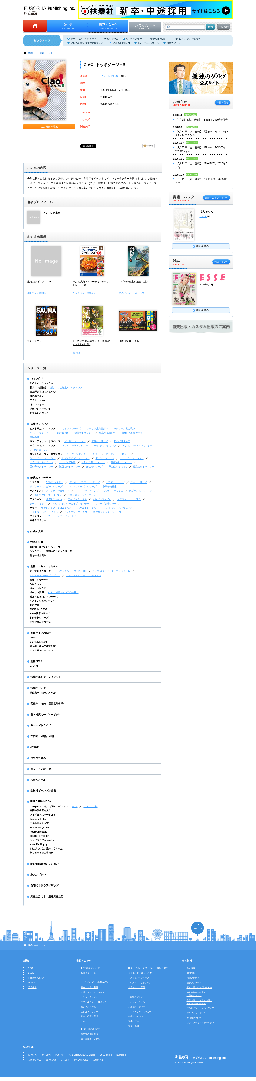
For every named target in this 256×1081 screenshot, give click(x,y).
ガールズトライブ (40, 725)
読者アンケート (194, 983)
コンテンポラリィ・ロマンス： (46, 454)
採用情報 (191, 973)
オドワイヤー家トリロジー (74, 445)
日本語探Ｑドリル (129, 341)
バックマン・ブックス (75, 512)
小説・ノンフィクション (92, 992)
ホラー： (34, 507)
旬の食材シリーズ (39, 617)
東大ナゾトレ (174, 42)
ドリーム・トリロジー (132, 458)
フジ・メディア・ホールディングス (204, 1022)
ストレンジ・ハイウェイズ (118, 507)
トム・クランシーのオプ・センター (71, 503)
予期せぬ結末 (110, 486)
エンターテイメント (90, 997)
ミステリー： (37, 482)
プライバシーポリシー (197, 1013)
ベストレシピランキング (43, 600)
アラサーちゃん (38, 400)
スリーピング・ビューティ (62, 516)
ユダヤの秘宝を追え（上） (134, 281)
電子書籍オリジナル (90, 1039)
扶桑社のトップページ (38, 945)
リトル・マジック (39, 432)
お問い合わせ (193, 978)
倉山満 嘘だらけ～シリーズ (45, 547)
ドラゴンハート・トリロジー (137, 445)
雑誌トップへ (221, 261)
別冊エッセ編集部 (36, 293)
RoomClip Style (38, 831)
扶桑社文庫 (36, 531)
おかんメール (38, 779)
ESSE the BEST (38, 609)
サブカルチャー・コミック (93, 1002)
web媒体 (28, 1047)
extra (75, 806)
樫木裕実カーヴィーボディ (45, 714)
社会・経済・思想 (89, 1016)
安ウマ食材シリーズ (40, 622)
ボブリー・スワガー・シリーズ (46, 486)
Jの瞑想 (35, 747)
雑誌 (26, 960)
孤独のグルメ (37, 396)
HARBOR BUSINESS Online (81, 1055)
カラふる (65, 1060)
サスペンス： (37, 490)
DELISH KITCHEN (40, 836)
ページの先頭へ (197, 928)
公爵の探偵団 (61, 432)
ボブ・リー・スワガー (140, 1011)
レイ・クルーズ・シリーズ (83, 486)
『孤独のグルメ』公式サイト (188, 38)
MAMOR (32, 983)
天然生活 (32, 987)
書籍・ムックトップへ (216, 197)
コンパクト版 (90, 806)
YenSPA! (34, 666)
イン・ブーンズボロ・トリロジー (82, 454)
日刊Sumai (51, 1060)
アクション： (37, 499)
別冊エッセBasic (39, 579)
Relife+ (33, 637)
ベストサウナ (34, 341)
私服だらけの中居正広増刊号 (47, 703)
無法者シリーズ (94, 466)
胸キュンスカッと (39, 412)
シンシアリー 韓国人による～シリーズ (51, 551)
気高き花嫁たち (107, 432)
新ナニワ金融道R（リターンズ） (67, 387)
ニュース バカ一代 (40, 768)
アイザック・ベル (77, 499)
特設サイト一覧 (88, 973)
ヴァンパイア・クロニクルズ (56, 507)
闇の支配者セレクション (44, 863)
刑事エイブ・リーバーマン (48, 495)
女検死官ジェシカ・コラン (82, 495)
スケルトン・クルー (88, 507)
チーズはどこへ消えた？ (83, 38)
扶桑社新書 (36, 542)
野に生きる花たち (118, 466)
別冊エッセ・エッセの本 (44, 566)
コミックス (36, 378)
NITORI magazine (39, 827)
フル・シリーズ (138, 482)
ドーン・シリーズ (105, 458)
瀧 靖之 (76, 352)
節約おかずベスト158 (39, 281)
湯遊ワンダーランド (40, 408)
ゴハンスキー (37, 404)
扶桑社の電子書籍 (89, 1034)
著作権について (194, 1018)
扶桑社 (31, 53)
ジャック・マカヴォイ (57, 490)
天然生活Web (111, 38)
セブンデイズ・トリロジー (75, 458)
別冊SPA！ (36, 661)
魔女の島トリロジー (143, 466)
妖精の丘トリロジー (121, 462)
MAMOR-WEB (157, 38)
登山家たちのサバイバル (43, 692)
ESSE (31, 973)
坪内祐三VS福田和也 (42, 736)
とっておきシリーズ (139, 978)
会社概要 (191, 968)
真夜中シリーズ (100, 441)
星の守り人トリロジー (41, 466)
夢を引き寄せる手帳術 (41, 852)
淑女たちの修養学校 (132, 432)
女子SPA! (46, 1055)
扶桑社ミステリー (40, 477)
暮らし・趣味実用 (89, 987)
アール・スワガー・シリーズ (84, 482)
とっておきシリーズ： (41, 571)
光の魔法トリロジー (75, 441)
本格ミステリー (38, 520)
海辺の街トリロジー (69, 466)
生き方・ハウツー (89, 1011)
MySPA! (59, 1055)
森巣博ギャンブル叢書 (43, 790)
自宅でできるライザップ (44, 885)
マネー (84, 1021)
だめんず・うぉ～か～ (41, 383)
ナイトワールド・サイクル (44, 512)
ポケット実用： (38, 592)
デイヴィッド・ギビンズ (131, 293)
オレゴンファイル (102, 499)
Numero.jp (121, 1055)
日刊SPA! (32, 1055)
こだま (203, 216)
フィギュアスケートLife (42, 814)
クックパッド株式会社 (84, 293)
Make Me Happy (38, 844)
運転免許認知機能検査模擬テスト (88, 42)
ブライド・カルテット (41, 462)
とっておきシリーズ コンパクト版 (111, 571)
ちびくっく (35, 584)
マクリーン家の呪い (124, 428)
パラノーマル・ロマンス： (44, 445)
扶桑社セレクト (39, 688)
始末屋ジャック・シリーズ (107, 512)
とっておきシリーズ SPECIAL (71, 571)
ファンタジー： (38, 516)
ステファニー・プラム (129, 499)
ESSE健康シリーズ (40, 613)
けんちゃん (206, 211)
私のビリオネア (122, 441)
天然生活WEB (34, 1060)
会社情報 (187, 960)
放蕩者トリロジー (83, 432)
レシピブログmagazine (42, 840)
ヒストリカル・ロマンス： (44, 428)
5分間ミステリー (54, 482)
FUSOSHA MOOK (40, 801)
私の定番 (34, 605)
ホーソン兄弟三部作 (97, 428)
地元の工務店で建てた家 (43, 646)
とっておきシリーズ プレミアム (83, 575)
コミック (132, 992)
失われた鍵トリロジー (93, 462)
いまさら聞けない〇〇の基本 (63, 592)
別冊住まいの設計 (40, 632)
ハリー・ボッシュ (113, 490)
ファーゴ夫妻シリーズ (107, 503)
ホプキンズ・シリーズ (141, 490)
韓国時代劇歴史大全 (40, 810)
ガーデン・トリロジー (117, 454)
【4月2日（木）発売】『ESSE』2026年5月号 (201, 119)
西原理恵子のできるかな (43, 391)
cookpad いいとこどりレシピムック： (50, 806)
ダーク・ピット (38, 503)
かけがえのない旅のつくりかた (46, 848)
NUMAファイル (54, 499)
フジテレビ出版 (109, 76)
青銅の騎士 (35, 437)
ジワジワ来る (38, 758)
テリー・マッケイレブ (87, 490)
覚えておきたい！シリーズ (44, 596)
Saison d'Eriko (38, 819)
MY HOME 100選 (39, 642)
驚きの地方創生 (38, 555)
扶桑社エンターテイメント (45, 676)
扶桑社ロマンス (39, 423)
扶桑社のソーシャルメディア (200, 1008)
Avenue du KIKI (122, 42)
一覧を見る (222, 102)
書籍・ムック (46, 53)
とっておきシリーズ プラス (45, 575)
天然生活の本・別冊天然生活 (47, 896)
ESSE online (106, 1055)
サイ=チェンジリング (105, 445)
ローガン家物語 (67, 462)
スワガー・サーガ (115, 482)
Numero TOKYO (36, 978)
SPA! (30, 968)
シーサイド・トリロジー (43, 458)
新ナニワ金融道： (39, 387)
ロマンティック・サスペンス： (46, 441)
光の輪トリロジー (43, 449)
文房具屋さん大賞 (39, 823)
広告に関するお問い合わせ (199, 987)
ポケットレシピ (38, 588)
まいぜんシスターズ (148, 42)
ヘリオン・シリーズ (70, 428)
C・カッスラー (134, 38)
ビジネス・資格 (88, 1007)
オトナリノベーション (41, 650)
